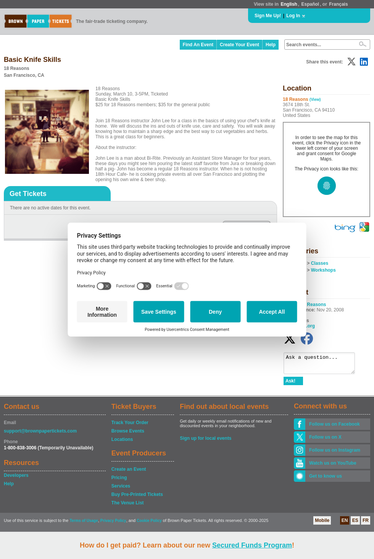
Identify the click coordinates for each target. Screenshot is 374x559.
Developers (16, 478)
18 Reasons (313, 304)
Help (271, 44)
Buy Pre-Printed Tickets (137, 498)
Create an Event (128, 472)
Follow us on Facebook (334, 427)
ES (355, 524)
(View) (315, 99)
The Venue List (127, 506)
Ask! (290, 384)
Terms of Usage (83, 524)
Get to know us (325, 479)
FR (366, 524)
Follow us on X (325, 440)
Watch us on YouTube (332, 466)
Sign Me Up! (268, 15)
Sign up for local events (205, 441)
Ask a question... (323, 365)
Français (338, 4)
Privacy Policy (113, 524)
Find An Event (198, 44)
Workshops (323, 270)
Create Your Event (239, 44)
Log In (293, 15)
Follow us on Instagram (334, 453)
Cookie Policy (149, 524)
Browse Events (127, 434)
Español (310, 4)
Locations (122, 443)
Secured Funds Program (252, 545)
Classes (319, 263)
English (288, 4)
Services (120, 489)
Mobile (322, 524)
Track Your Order (129, 426)
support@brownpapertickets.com (40, 434)
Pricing (119, 481)
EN (345, 524)
